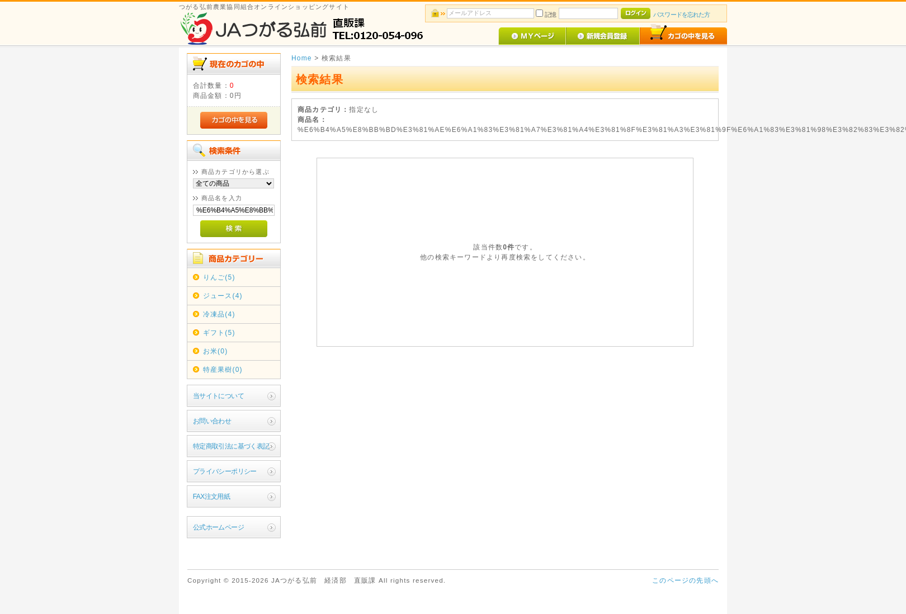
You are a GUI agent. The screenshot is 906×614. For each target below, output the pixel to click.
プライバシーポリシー (225, 471)
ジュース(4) (223, 296)
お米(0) (215, 351)
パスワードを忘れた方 (681, 14)
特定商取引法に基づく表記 (231, 446)
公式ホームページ (218, 527)
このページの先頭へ (685, 580)
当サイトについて (218, 396)
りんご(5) (219, 277)
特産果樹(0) (223, 370)
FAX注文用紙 (211, 496)
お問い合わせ (212, 421)
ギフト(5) (219, 333)
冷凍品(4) (219, 314)
